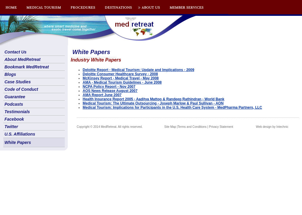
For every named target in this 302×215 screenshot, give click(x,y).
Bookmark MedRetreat (26, 66)
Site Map (170, 126)
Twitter (11, 126)
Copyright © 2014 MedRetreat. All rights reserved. (110, 126)
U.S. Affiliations (19, 134)
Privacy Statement (221, 126)
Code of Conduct (21, 89)
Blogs (10, 74)
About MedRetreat (22, 59)
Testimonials (17, 111)
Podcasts (13, 104)
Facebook (14, 119)
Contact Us (15, 52)
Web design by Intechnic (272, 126)
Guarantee (14, 96)
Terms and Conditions (192, 126)
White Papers (17, 142)
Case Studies (17, 81)
